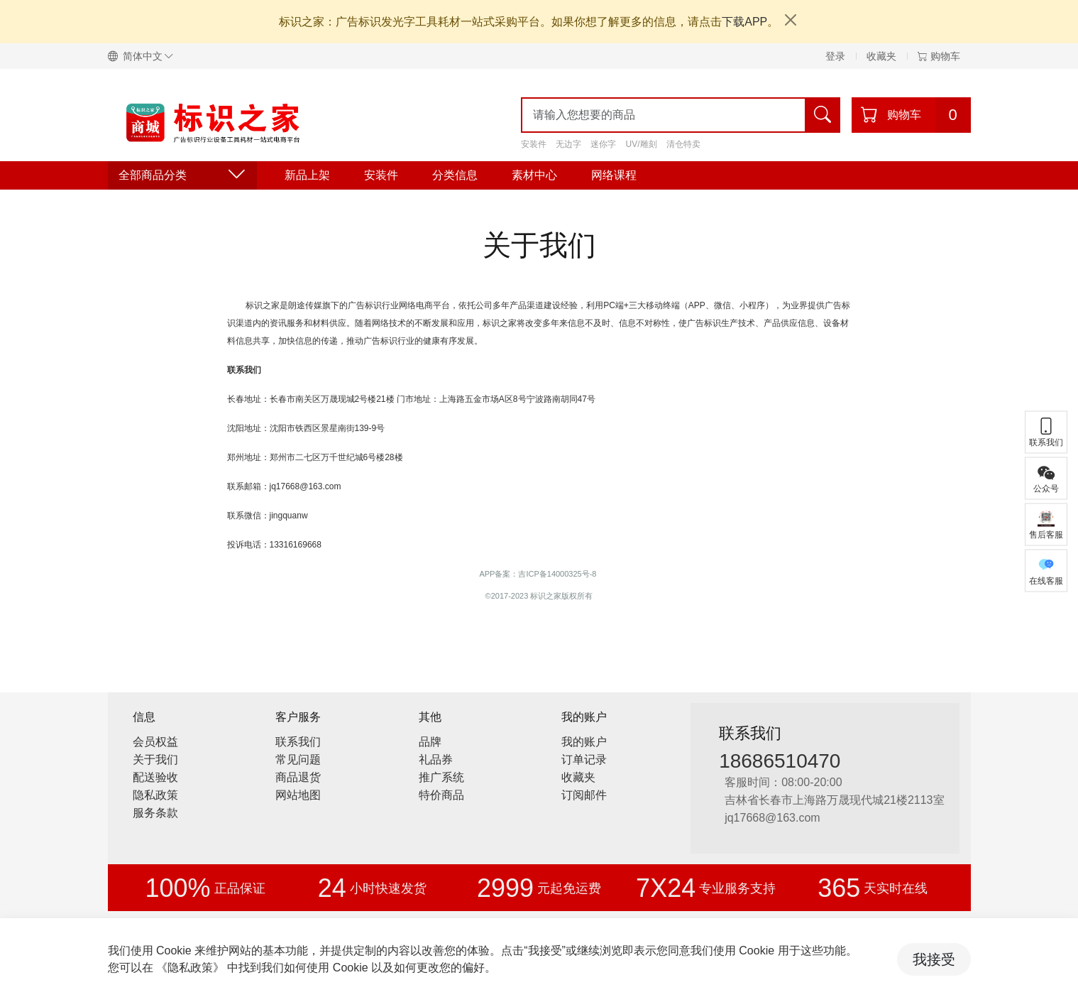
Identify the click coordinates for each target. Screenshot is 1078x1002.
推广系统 (441, 777)
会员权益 (155, 742)
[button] (146, 56)
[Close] (790, 19)
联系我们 (298, 742)
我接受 (934, 959)
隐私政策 (155, 795)
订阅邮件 (584, 795)
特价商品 (441, 795)
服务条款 (155, 813)
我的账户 (584, 742)
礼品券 (436, 759)
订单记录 (584, 759)
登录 (835, 56)
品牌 (430, 742)
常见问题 (298, 759)
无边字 (568, 144)
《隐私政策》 (190, 968)
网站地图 (298, 795)
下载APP (744, 22)
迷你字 (603, 144)
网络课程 (614, 175)
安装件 (533, 144)
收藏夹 (881, 56)
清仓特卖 (683, 144)
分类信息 (455, 175)
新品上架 (307, 175)
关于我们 (155, 759)
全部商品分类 (182, 175)
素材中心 (534, 175)
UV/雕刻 (641, 144)
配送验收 (155, 777)
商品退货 (298, 777)
